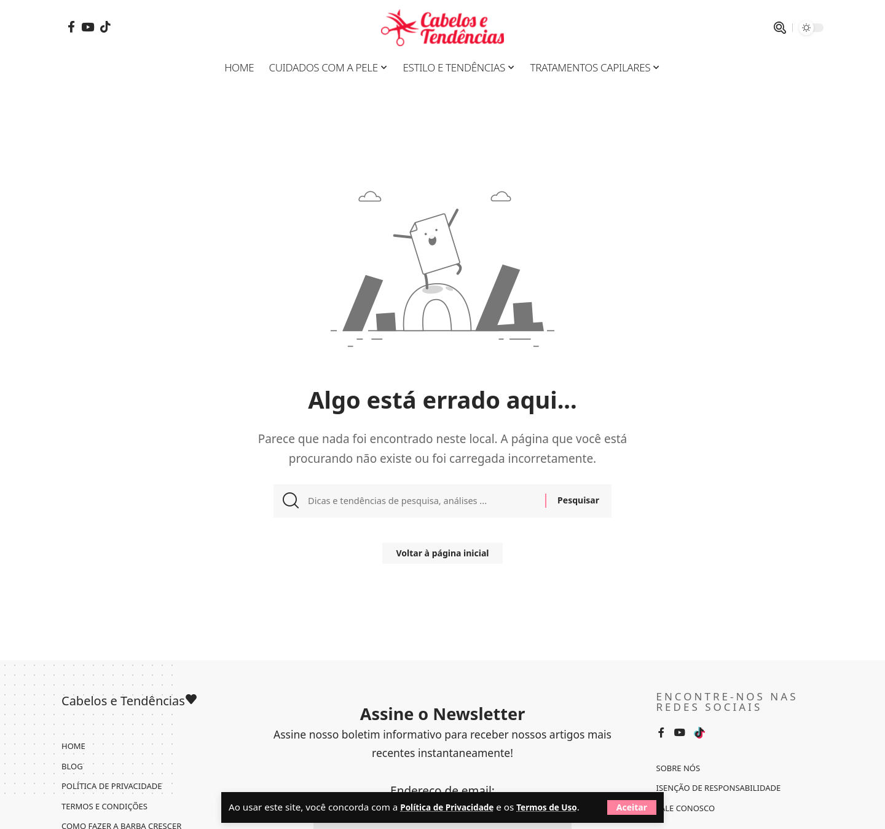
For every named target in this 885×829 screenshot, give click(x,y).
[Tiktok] (105, 27)
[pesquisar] (780, 28)
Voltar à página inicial (442, 558)
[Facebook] (71, 27)
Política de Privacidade (452, 791)
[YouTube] (87, 27)
